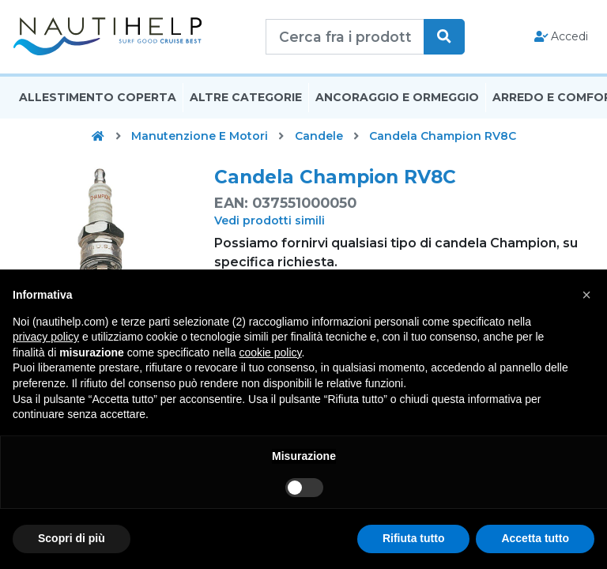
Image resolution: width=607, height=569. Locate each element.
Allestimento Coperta (97, 97)
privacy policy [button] (46, 336)
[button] (586, 294)
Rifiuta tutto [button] (414, 538)
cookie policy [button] (270, 352)
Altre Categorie (246, 97)
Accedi (561, 36)
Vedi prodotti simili (269, 220)
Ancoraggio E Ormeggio (397, 97)
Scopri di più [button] (71, 538)
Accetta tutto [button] (535, 538)
